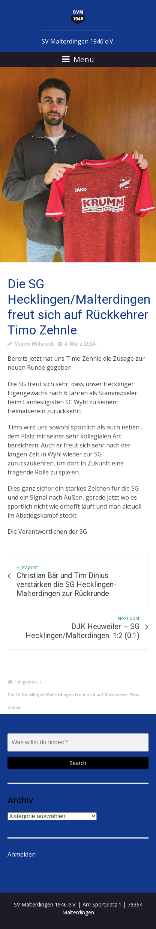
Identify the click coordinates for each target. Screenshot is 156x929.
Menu (78, 59)
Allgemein (28, 682)
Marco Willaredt (34, 344)
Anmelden (22, 854)
